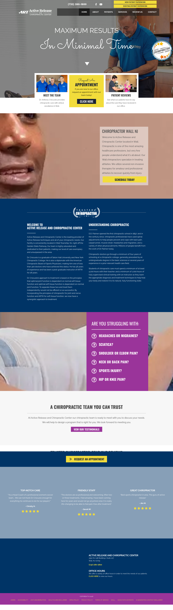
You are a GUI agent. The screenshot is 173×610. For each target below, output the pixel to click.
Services (122, 12)
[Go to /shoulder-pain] (119, 353)
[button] (86, 101)
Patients (108, 12)
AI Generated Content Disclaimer (149, 600)
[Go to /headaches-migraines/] (119, 336)
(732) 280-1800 (77, 4)
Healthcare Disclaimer (57, 600)
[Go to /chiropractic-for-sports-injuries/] (119, 371)
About (95, 12)
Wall (113, 600)
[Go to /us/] (52, 100)
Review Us (137, 12)
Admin (13, 600)
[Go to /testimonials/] (121, 100)
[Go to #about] (86, 64)
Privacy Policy (87, 600)
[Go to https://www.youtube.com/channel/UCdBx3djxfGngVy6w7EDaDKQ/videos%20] (101, 4)
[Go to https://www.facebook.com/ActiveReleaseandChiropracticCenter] (96, 4)
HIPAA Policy (74, 600)
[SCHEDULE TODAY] (124, 179)
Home (84, 12)
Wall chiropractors (111, 159)
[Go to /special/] (86, 42)
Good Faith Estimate (126, 600)
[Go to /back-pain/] (119, 362)
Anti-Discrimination (38, 600)
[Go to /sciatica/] (119, 345)
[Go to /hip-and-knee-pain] (119, 380)
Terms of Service (102, 600)
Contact (152, 12)
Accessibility (23, 600)
